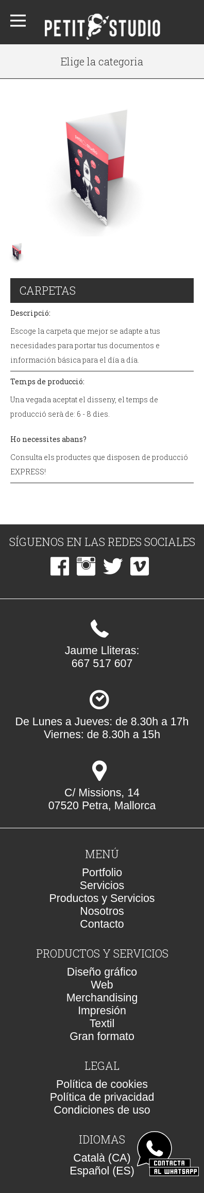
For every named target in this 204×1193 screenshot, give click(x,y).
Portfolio (102, 872)
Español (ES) (102, 1171)
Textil (102, 1023)
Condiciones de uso (102, 1110)
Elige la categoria (102, 61)
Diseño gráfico (102, 972)
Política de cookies (102, 1084)
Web (102, 985)
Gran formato (102, 1036)
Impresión (102, 1010)
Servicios (102, 885)
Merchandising (102, 998)
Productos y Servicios (102, 898)
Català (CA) (101, 1158)
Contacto (102, 924)
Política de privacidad (102, 1097)
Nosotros (102, 911)
